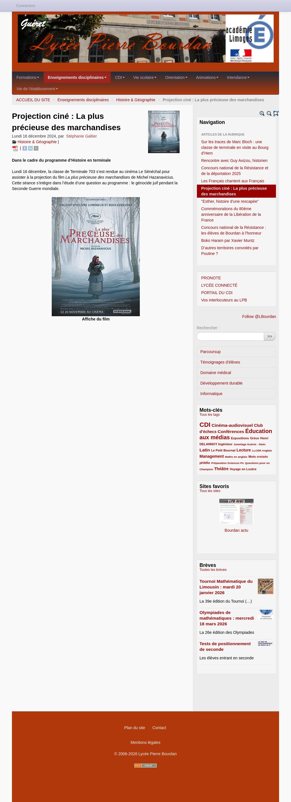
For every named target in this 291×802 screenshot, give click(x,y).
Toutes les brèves (212, 570)
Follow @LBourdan (259, 316)
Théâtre (221, 469)
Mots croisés (258, 456)
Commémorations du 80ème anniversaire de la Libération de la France (231, 214)
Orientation (176, 77)
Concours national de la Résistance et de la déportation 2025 (234, 171)
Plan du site (134, 727)
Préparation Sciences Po (227, 463)
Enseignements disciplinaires (77, 77)
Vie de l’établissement (37, 88)
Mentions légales (145, 742)
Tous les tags (209, 415)
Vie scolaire (145, 77)
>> (269, 336)
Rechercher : (208, 328)
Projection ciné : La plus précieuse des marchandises (234, 191)
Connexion (25, 5)
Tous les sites (210, 491)
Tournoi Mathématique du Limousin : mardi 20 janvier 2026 (226, 587)
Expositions (240, 438)
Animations (207, 77)
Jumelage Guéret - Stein (249, 444)
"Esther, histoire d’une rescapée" (230, 201)
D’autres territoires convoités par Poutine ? (230, 251)
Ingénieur (225, 444)
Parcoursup (210, 351)
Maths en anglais (236, 456)
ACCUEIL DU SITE (33, 100)
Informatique (211, 393)
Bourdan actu (236, 513)
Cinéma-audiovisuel (232, 425)
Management (211, 456)
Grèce (254, 438)
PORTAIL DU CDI (216, 292)
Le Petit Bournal (223, 450)
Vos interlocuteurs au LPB (224, 300)
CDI (120, 77)
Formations (27, 77)
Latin (204, 450)
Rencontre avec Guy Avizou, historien (234, 160)
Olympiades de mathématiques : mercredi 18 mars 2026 (226, 618)
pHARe (204, 463)
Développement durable (221, 383)
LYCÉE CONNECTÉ (219, 285)
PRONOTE (211, 278)
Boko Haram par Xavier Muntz (228, 240)
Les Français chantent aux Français (232, 181)
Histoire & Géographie (136, 100)
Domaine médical (215, 372)
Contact (159, 727)
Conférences (231, 431)
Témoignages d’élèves (220, 362)
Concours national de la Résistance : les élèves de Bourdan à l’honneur (233, 230)
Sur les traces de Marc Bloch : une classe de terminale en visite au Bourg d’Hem (235, 147)
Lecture (243, 450)
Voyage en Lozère (243, 469)
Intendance (238, 77)
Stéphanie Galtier (81, 136)
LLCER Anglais (262, 450)
